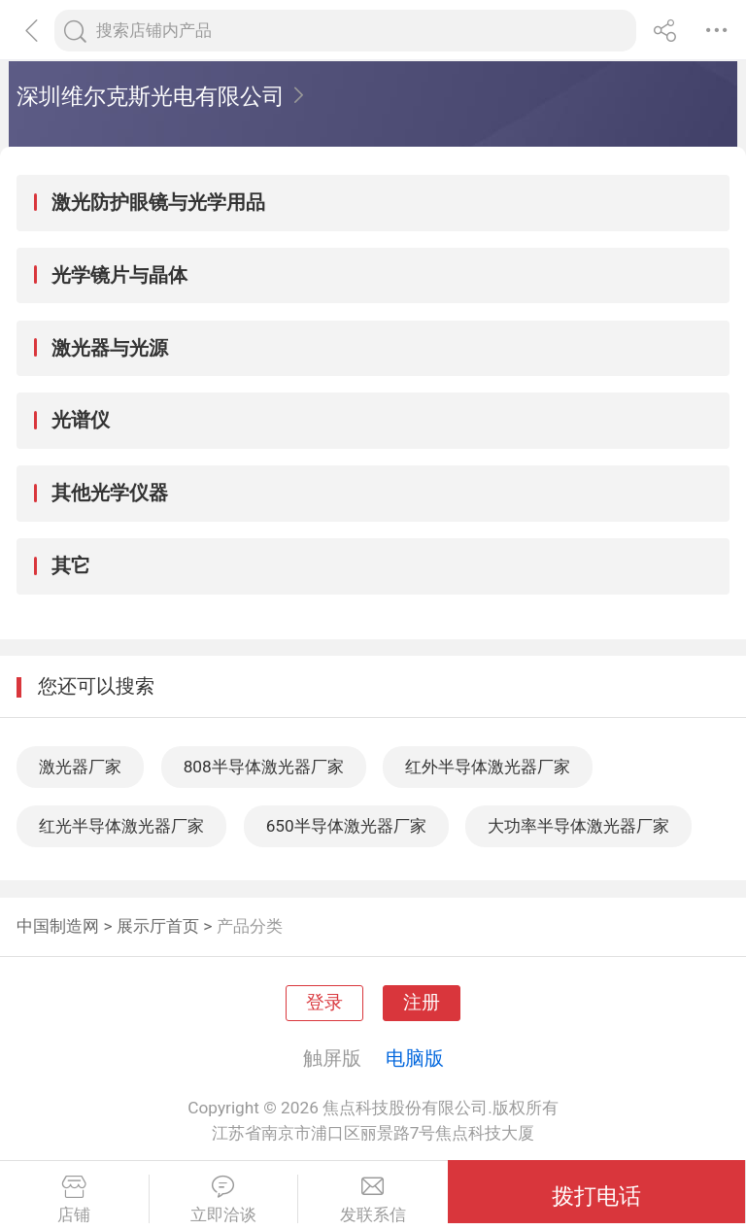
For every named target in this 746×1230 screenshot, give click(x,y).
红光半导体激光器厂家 (121, 826)
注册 (421, 1002)
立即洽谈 (223, 1200)
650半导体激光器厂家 (346, 826)
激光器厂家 (80, 766)
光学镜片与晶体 (119, 275)
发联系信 (373, 1200)
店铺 (74, 1200)
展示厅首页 (158, 926)
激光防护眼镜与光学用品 (158, 202)
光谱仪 (80, 419)
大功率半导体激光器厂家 (578, 826)
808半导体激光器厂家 (264, 766)
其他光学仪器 (109, 492)
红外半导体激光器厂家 (487, 766)
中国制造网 (58, 926)
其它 (70, 565)
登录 (324, 1002)
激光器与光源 (109, 347)
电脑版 (415, 1058)
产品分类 (250, 926)
